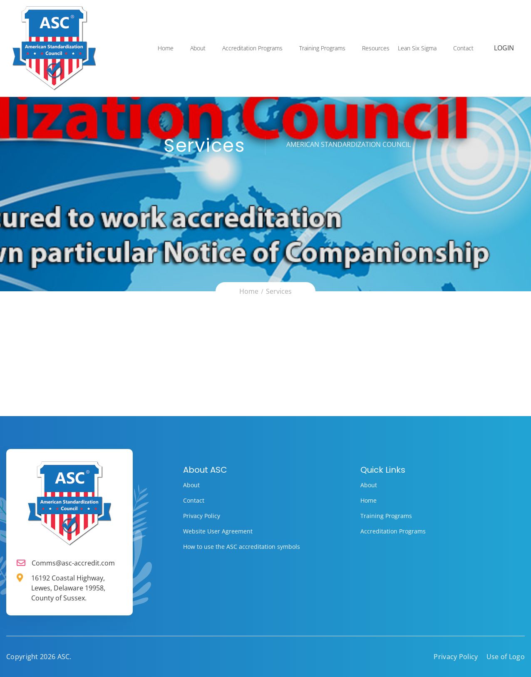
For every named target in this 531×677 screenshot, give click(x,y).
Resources (376, 48)
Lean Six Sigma (417, 48)
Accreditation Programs (253, 48)
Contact (464, 48)
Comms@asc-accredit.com (73, 563)
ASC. (64, 656)
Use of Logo (505, 656)
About (198, 48)
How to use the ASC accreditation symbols (241, 547)
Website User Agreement (218, 531)
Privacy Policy (201, 516)
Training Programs (323, 48)
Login (504, 48)
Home (166, 48)
